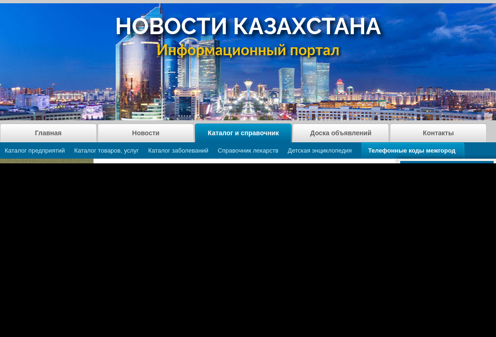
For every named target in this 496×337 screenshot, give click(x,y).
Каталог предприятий (35, 150)
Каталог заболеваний (178, 150)
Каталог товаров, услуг (106, 150)
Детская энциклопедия (320, 150)
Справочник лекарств (248, 150)
